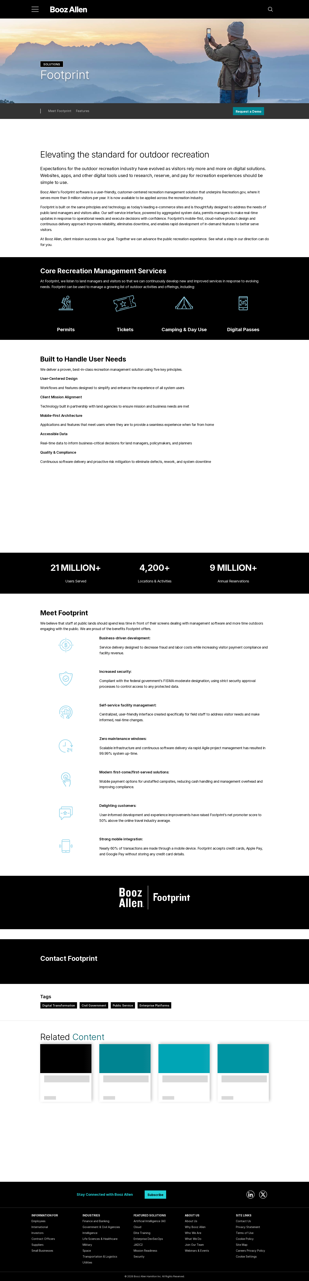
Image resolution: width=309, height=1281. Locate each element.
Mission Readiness (145, 1250)
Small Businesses (42, 1250)
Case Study (49, 1098)
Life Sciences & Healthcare (100, 1238)
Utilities (87, 1262)
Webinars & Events (197, 1250)
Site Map (242, 1244)
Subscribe (155, 1195)
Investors (38, 1233)
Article (109, 1098)
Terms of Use (244, 1233)
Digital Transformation (58, 1005)
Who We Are (193, 1233)
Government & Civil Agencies (101, 1227)
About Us (191, 1221)
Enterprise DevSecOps (148, 1238)
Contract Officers (43, 1238)
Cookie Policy (245, 1238)
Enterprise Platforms (154, 1005)
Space (87, 1250)
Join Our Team (194, 1244)
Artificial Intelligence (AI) (150, 1221)
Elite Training (142, 1233)
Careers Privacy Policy (250, 1250)
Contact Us (243, 1221)
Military (87, 1244)
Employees (39, 1221)
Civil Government (94, 1005)
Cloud (137, 1227)
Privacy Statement (248, 1227)
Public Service (123, 1005)
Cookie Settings (246, 1256)
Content (88, 1037)
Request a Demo (248, 111)
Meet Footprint (59, 111)
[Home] (68, 9)
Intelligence (90, 1233)
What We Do (193, 1238)
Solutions (51, 64)
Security (139, 1256)
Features (82, 111)
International (40, 1227)
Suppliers (38, 1244)
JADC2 (138, 1244)
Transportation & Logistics (100, 1256)
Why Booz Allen (195, 1227)
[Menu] (35, 9)
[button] (270, 9)
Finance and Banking (96, 1221)
